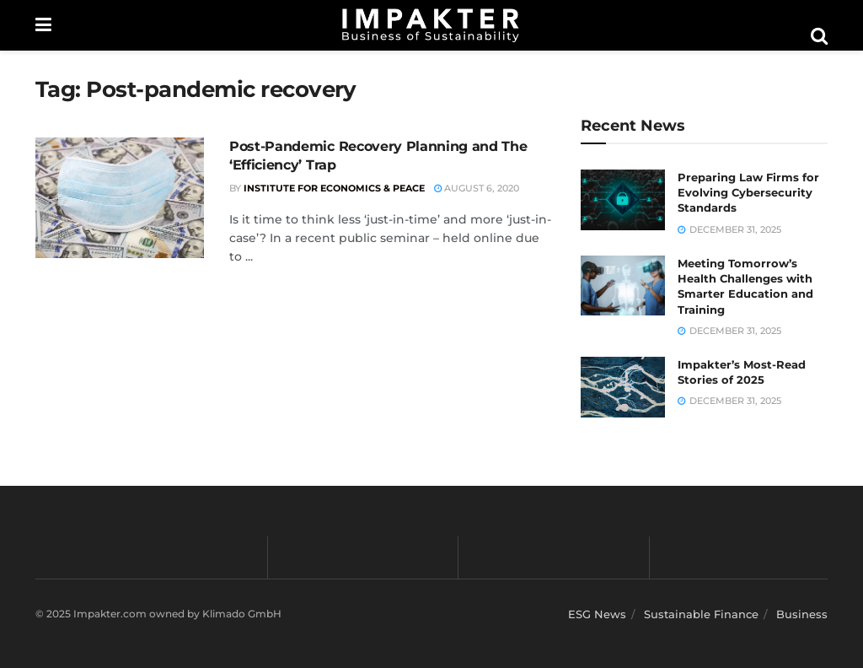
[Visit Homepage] (431, 25)
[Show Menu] (43, 25)
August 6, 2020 (476, 188)
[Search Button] (819, 36)
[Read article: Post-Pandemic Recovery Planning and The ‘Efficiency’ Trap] (119, 197)
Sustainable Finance (701, 614)
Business (802, 614)
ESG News (597, 614)
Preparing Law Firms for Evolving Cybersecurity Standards (748, 192)
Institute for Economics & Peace (334, 188)
